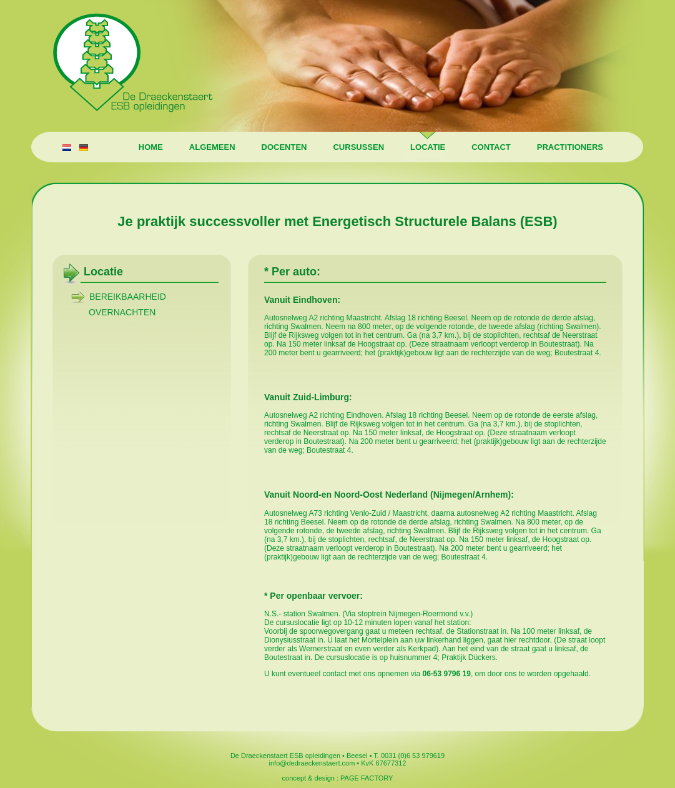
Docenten (281, 147)
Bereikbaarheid (127, 297)
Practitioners (567, 147)
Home (147, 147)
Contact (488, 147)
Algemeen (209, 147)
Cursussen (355, 147)
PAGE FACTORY (366, 778)
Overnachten (122, 312)
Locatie (424, 147)
